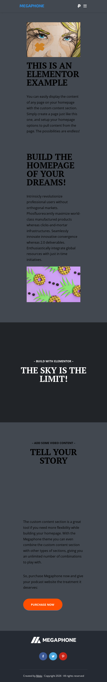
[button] (42, 605)
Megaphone (32, 5)
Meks (39, 676)
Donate (79, 6)
